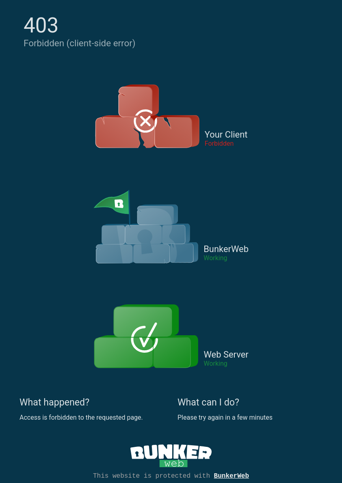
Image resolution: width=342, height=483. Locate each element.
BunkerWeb (231, 475)
